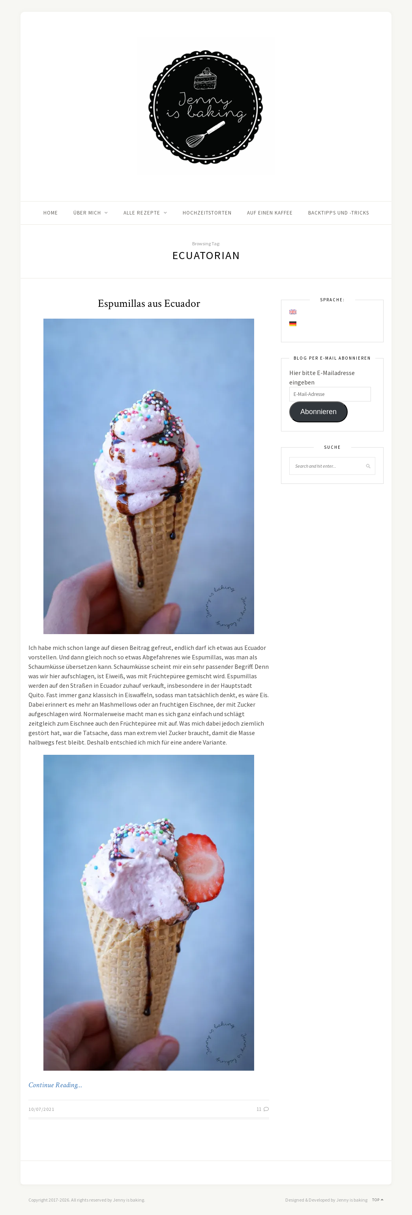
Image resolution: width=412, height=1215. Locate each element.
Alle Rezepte (142, 212)
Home (50, 212)
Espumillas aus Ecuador (149, 303)
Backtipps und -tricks (338, 212)
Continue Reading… (55, 1085)
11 (263, 1109)
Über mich (87, 212)
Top (378, 1199)
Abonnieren (318, 412)
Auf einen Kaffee (270, 212)
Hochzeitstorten (207, 212)
